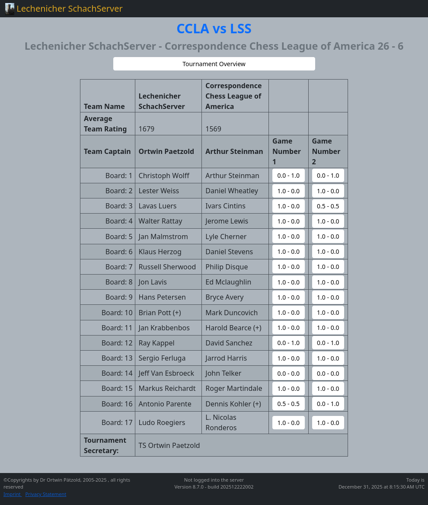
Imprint (12, 494)
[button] (214, 63)
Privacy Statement (46, 494)
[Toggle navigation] (411, 8)
